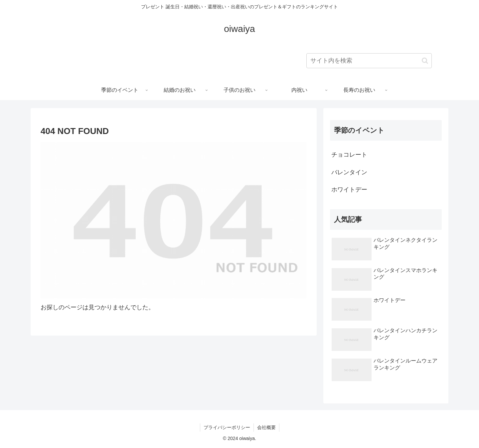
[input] (369, 60)
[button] (425, 61)
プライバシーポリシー (227, 427)
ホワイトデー (349, 189)
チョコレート (349, 154)
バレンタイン (349, 172)
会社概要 (266, 427)
